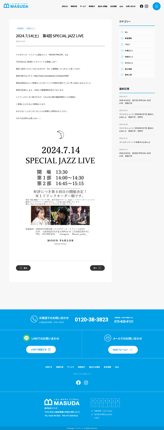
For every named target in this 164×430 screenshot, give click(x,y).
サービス (83, 6)
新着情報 (20, 28)
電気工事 (128, 74)
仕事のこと (129, 50)
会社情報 (113, 6)
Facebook (141, 6)
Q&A (121, 6)
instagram (146, 6)
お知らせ (65, 6)
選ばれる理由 (102, 6)
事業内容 (74, 6)
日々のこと (129, 63)
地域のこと (30, 28)
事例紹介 (92, 6)
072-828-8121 (123, 321)
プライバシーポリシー (82, 374)
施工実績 (128, 69)
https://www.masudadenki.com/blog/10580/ (51, 76)
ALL (126, 32)
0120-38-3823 (91, 320)
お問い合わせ (130, 6)
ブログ (127, 44)
